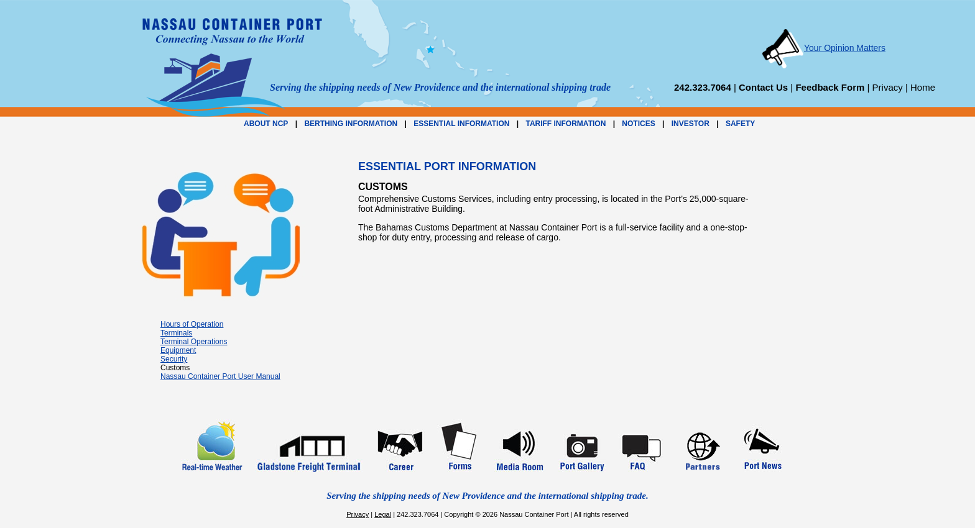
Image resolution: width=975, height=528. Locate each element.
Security (173, 359)
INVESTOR (690, 123)
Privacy (887, 87)
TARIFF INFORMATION (565, 123)
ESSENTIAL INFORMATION (461, 123)
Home (922, 87)
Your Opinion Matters (823, 48)
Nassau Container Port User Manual (220, 376)
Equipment (178, 350)
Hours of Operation (191, 324)
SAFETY (740, 123)
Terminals (176, 333)
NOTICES (638, 123)
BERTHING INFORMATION (350, 123)
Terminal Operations (193, 341)
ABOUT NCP (266, 123)
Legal (382, 514)
